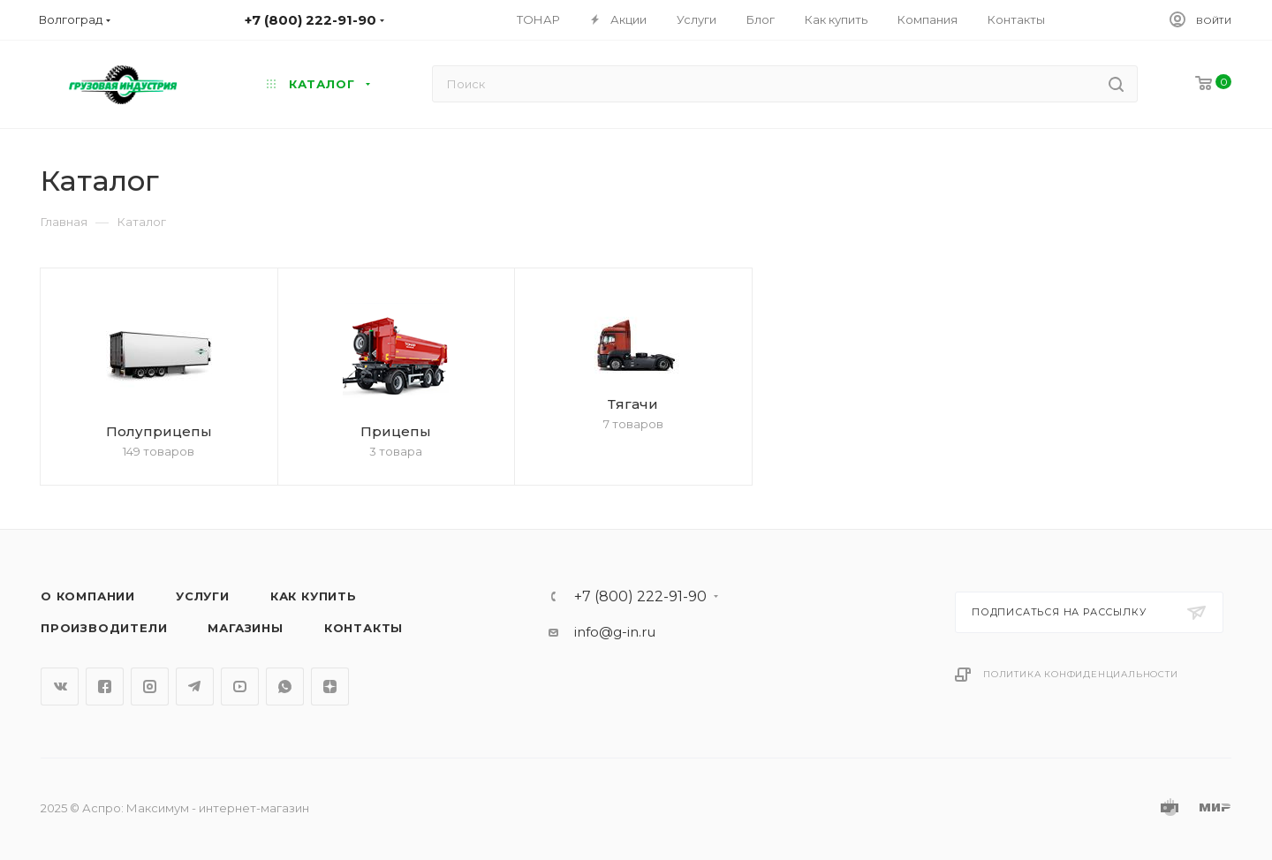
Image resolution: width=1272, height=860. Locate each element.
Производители (104, 628)
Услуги (203, 596)
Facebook (105, 686)
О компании (88, 596)
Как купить (313, 596)
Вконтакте (60, 686)
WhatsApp (285, 686)
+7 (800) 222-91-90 (640, 597)
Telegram (195, 686)
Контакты (363, 628)
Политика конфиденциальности (1080, 674)
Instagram (150, 686)
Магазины (245, 628)
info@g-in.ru (614, 631)
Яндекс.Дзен (330, 686)
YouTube (240, 686)
